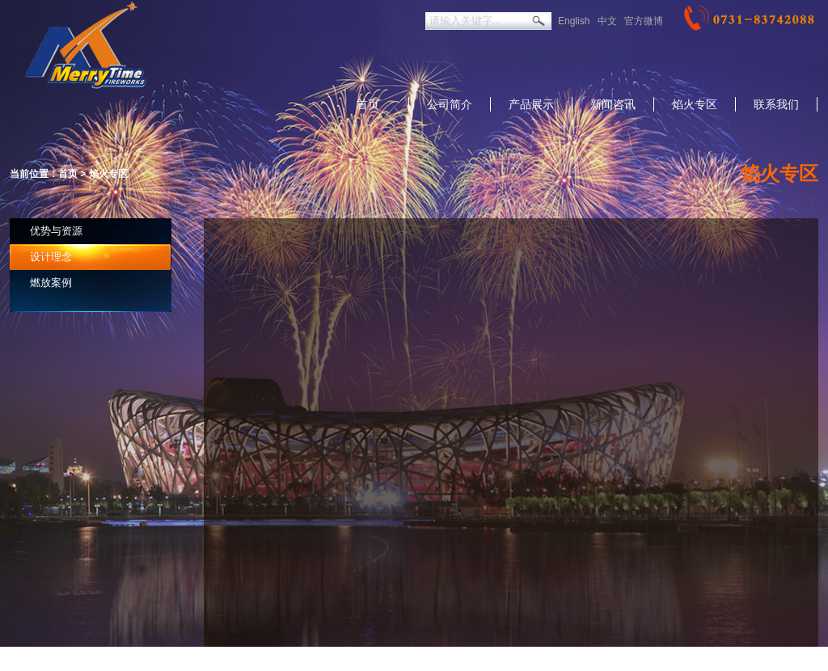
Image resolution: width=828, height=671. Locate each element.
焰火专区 (694, 104)
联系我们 (776, 104)
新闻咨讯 (613, 104)
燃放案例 (51, 282)
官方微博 (643, 21)
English (573, 21)
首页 (368, 104)
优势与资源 (56, 231)
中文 (607, 21)
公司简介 (449, 104)
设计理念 (51, 257)
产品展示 (531, 104)
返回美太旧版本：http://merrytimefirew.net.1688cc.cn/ (365, 659)
